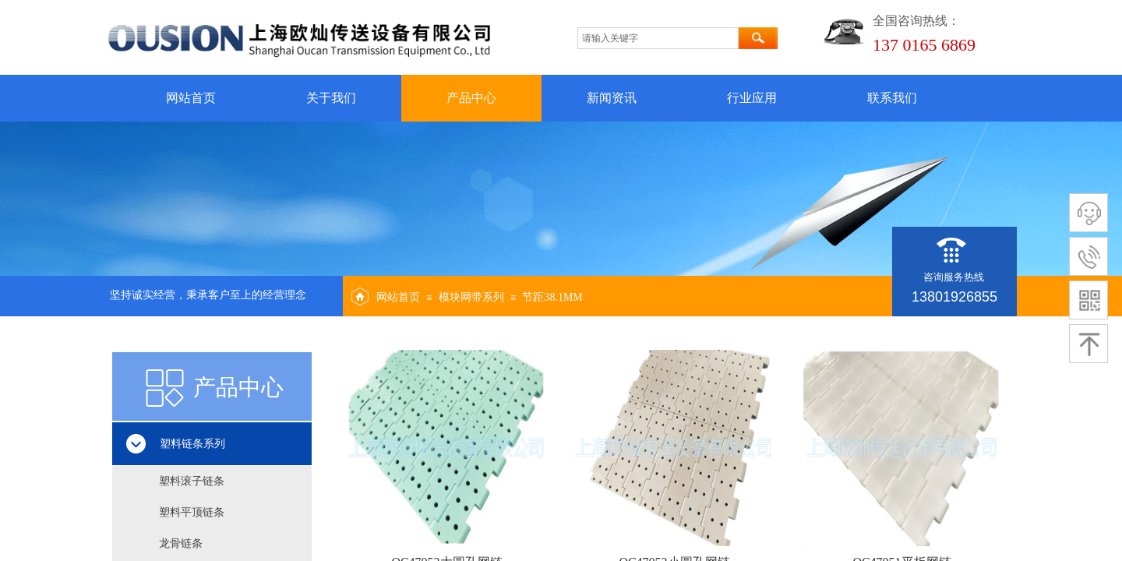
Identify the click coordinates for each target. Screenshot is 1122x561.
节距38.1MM (552, 297)
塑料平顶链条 (191, 512)
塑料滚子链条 (191, 481)
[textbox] (658, 38)
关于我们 (331, 97)
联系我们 (892, 97)
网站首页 (191, 97)
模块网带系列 (471, 297)
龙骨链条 (181, 543)
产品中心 (471, 97)
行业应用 (752, 97)
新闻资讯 (612, 97)
